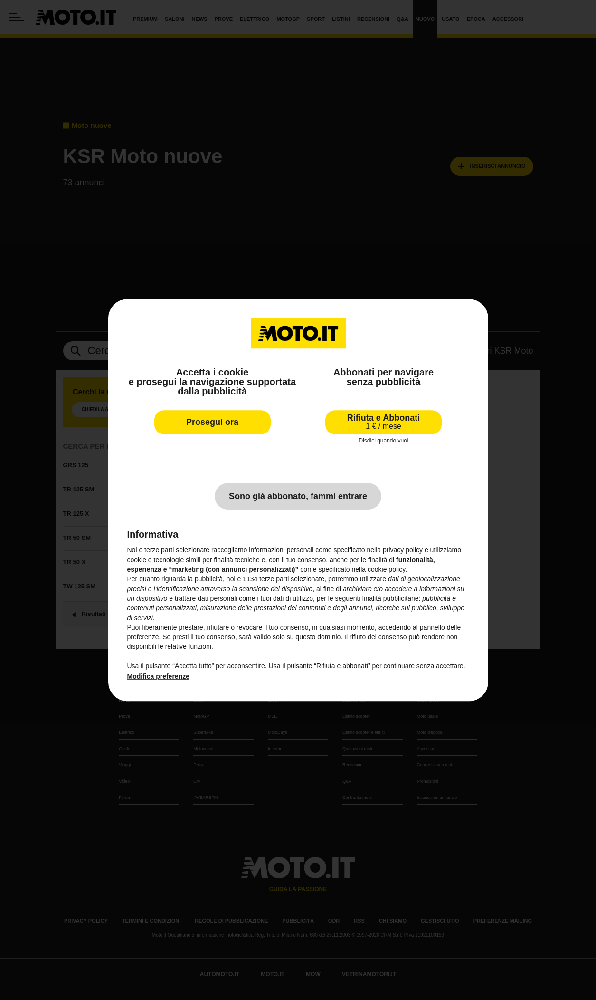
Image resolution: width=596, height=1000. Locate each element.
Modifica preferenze (158, 677)
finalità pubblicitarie (390, 598)
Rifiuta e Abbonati (383, 422)
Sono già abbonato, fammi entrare (298, 496)
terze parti (274, 579)
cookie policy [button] (386, 569)
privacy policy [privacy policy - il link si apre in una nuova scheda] (403, 550)
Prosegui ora (212, 422)
